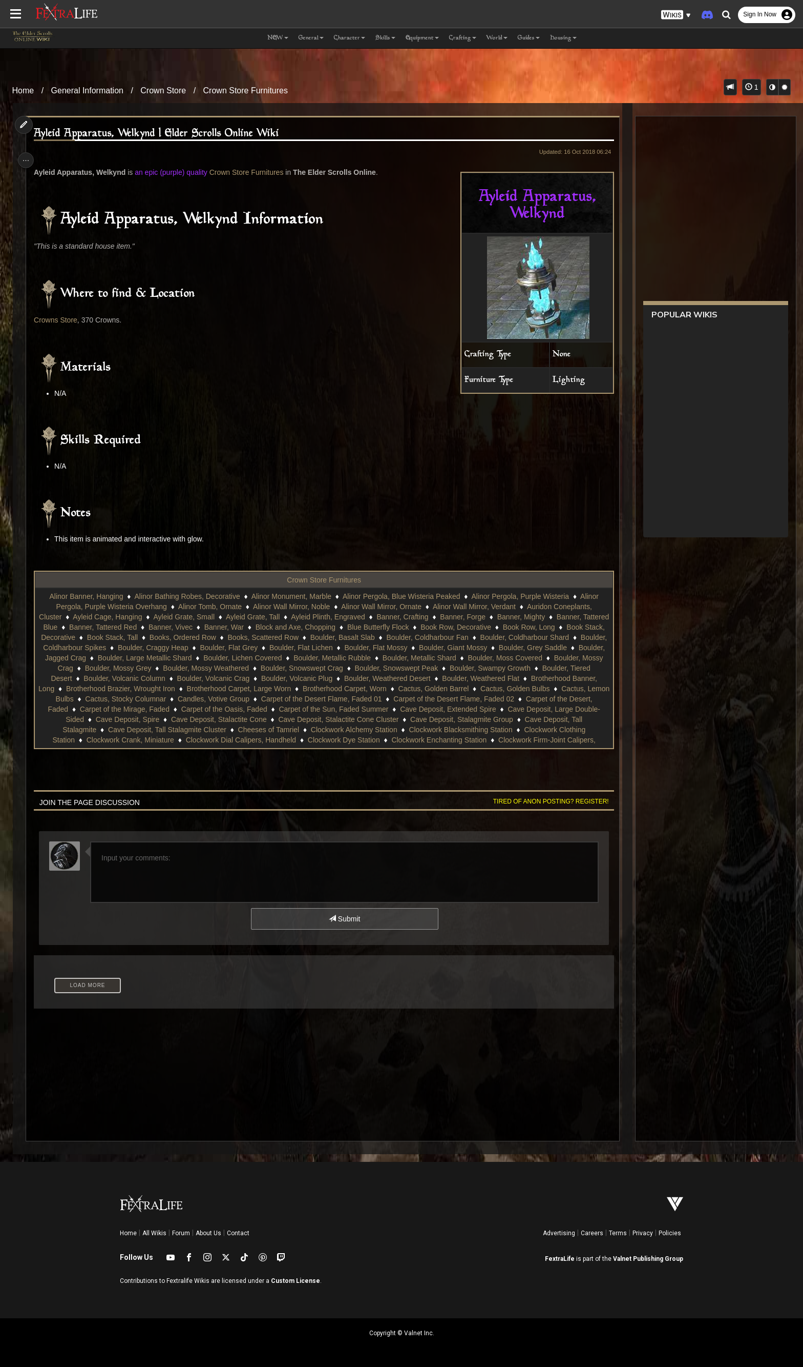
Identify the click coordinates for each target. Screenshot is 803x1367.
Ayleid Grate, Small (197, 617)
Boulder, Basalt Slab (426, 637)
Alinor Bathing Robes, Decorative (186, 596)
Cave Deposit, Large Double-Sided (251, 719)
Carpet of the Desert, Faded (254, 709)
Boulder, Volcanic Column (304, 678)
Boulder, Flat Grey (349, 648)
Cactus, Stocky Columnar (356, 699)
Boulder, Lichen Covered (396, 658)
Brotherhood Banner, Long (227, 689)
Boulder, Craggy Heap (273, 648)
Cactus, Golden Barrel (108, 699)
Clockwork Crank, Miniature (355, 740)
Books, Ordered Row (266, 637)
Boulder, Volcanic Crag (392, 678)
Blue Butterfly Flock (425, 627)
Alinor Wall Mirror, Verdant (473, 606)
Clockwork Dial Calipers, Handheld (466, 740)
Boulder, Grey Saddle (125, 658)
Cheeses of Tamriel (478, 730)
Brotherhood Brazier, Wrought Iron (335, 689)
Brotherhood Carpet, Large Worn (454, 689)
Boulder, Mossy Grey (286, 668)
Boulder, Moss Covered (126, 668)
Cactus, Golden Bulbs (189, 699)
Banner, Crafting (415, 617)
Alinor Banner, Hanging (85, 596)
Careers (592, 1233)
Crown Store (163, 90)
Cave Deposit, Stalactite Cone (442, 719)
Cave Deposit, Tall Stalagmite (260, 730)
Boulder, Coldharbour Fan (511, 637)
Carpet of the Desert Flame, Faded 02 (137, 709)
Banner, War (271, 627)
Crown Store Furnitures (245, 90)
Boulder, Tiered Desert (215, 678)
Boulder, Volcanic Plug (476, 678)
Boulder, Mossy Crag (208, 668)
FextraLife (560, 1258)
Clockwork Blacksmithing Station (151, 740)
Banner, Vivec (218, 627)
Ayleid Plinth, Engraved (341, 617)
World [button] (497, 38)
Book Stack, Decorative (121, 637)
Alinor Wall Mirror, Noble (290, 606)
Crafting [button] (462, 38)
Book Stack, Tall (196, 637)
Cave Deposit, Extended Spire (137, 719)
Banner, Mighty (534, 617)
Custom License (295, 1280)
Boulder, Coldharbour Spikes (180, 648)
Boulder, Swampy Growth (128, 678)
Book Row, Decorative (503, 627)
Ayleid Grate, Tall (266, 617)
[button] (676, 15)
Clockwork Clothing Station (257, 740)
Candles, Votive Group (444, 699)
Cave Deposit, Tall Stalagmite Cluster (377, 730)
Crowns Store (60, 320)
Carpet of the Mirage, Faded (354, 709)
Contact (238, 1233)
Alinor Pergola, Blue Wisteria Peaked (401, 596)
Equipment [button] (422, 38)
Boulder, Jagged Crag (204, 658)
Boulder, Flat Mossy (495, 648)
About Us (208, 1233)
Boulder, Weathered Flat (135, 689)
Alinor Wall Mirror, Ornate (381, 606)
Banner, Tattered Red (150, 627)
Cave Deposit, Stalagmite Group (149, 730)
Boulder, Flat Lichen (421, 648)
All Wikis (154, 1233)
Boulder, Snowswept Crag (470, 668)
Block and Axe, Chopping (343, 627)
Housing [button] (563, 38)
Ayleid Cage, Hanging (120, 617)
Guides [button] (529, 38)
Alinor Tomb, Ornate (209, 606)
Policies (670, 1233)
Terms (618, 1233)
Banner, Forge (476, 617)
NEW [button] (277, 38)
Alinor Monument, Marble (290, 596)
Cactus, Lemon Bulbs (270, 699)
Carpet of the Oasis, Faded (454, 709)
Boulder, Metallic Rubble (485, 658)
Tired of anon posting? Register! (545, 801)
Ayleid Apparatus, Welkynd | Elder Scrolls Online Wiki (161, 133)
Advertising (559, 1233)
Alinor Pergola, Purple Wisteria (519, 596)
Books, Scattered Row (347, 637)
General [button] (311, 38)
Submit (344, 919)
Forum (181, 1233)
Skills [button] (385, 38)
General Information (87, 90)
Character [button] (349, 38)
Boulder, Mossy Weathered (375, 668)
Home (23, 90)
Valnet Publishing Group (648, 1258)
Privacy (642, 1233)
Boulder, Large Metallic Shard (298, 658)
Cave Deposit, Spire (351, 719)
